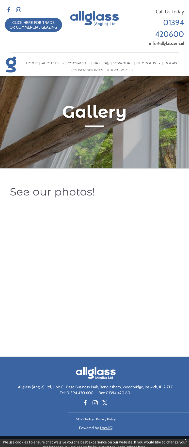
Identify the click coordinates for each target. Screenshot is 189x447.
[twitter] (105, 403)
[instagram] (18, 10)
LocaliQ (106, 428)
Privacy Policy (106, 419)
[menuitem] (32, 63)
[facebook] (9, 10)
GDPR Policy (85, 419)
